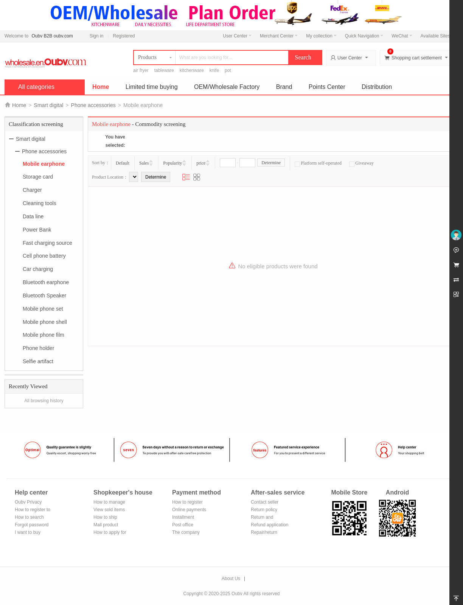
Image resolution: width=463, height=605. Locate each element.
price (200, 163)
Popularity (172, 163)
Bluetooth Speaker (44, 295)
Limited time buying (152, 87)
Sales (144, 163)
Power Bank (37, 230)
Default (122, 163)
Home (100, 87)
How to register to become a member (32, 510)
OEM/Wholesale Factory (226, 87)
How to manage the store (109, 502)
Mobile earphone (44, 163)
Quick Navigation (364, 36)
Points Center (327, 87)
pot (228, 70)
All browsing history (43, 400)
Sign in (97, 36)
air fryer (141, 70)
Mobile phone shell (45, 322)
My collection (321, 36)
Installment (183, 517)
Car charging (38, 269)
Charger (32, 190)
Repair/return (264, 532)
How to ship (105, 517)
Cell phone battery (44, 256)
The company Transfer (186, 533)
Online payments (189, 509)
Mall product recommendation (110, 525)
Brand (284, 87)
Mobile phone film (43, 335)
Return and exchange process (269, 518)
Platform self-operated (318, 163)
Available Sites (438, 36)
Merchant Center (279, 36)
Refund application (269, 524)
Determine (271, 162)
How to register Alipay (187, 502)
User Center (237, 36)
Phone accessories (93, 105)
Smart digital (49, 105)
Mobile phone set (43, 309)
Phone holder (38, 348)
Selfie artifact (38, 361)
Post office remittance (182, 525)
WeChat (402, 36)
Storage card (38, 177)
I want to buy (27, 532)
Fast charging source (47, 243)
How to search (29, 517)
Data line (33, 216)
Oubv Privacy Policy (28, 502)
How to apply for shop (109, 533)
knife (214, 70)
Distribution (377, 87)
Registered (124, 36)
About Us (231, 578)
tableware (164, 70)
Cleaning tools (39, 203)
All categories (36, 87)
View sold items (109, 509)
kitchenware (192, 70)
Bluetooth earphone (46, 282)
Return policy (264, 509)
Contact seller (264, 502)
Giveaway (361, 163)
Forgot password (31, 524)
